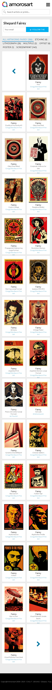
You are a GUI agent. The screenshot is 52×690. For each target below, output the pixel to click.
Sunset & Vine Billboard (13, 453)
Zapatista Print (13, 371)
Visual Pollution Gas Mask (13, 657)
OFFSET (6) (44, 43)
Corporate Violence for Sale (38, 167)
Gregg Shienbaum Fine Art (38, 88)
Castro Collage (13, 207)
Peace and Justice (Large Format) (13, 413)
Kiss (38, 84)
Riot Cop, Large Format (14, 289)
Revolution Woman (38, 248)
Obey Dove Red (38, 125)
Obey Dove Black (14, 166)
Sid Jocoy (14, 330)
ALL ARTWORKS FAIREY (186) (17, 39)
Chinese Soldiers (38, 453)
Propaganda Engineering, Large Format (14, 249)
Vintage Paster (38, 330)
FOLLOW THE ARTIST (37, 30)
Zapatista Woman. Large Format (38, 372)
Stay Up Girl (13, 494)
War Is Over (13, 616)
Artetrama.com (38, 414)
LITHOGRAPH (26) (12, 43)
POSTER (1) (8, 47)
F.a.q (49, 682)
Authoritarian (14, 534)
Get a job (38, 412)
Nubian (13, 575)
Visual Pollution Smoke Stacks (38, 617)
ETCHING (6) (41, 39)
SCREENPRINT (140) (26, 47)
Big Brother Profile (38, 534)
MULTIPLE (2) (30, 43)
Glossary (44, 682)
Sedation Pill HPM (38, 289)
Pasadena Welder (38, 207)
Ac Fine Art (14, 416)
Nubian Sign (38, 494)
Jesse (38, 575)
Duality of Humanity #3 (13, 125)
